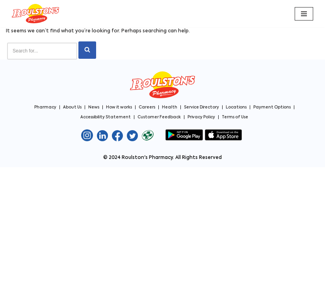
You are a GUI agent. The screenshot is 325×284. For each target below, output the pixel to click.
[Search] (42, 51)
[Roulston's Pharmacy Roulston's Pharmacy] (35, 13)
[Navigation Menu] (304, 14)
